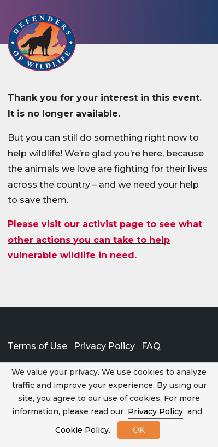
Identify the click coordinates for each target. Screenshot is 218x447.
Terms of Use (37, 346)
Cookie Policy (82, 430)
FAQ (151, 346)
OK (139, 430)
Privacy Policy (104, 346)
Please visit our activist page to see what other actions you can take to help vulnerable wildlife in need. (105, 239)
